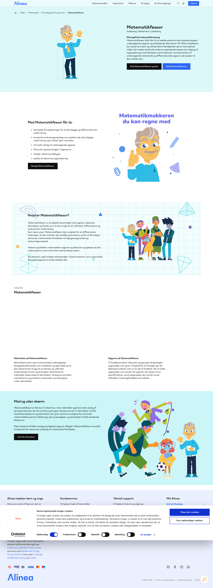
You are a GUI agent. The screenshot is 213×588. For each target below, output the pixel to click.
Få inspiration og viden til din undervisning (74, 535)
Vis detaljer (145, 582)
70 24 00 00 (179, 530)
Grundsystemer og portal (53, 13)
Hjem (15, 12)
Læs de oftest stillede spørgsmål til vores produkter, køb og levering (131, 535)
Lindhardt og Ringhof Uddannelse (24, 547)
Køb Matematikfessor (176, 66)
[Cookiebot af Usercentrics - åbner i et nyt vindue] (18, 582)
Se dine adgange (162, 3)
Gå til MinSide (174, 504)
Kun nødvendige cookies (190, 568)
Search (178, 3)
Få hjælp (145, 3)
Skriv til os (72, 519)
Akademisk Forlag (30, 551)
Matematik (33, 13)
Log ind (193, 3)
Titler (22, 13)
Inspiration (118, 3)
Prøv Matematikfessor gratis (144, 66)
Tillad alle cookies (189, 560)
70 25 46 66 (73, 513)
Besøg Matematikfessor (42, 166)
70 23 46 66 (126, 513)
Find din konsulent (26, 437)
